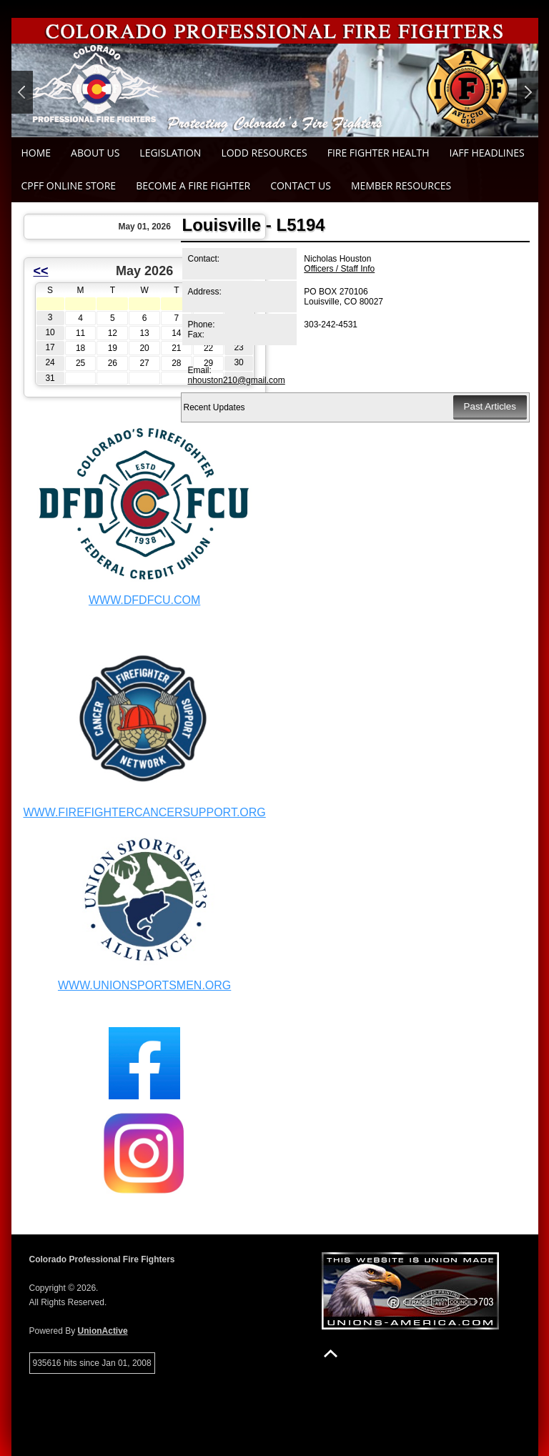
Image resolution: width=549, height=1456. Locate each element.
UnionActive (103, 1331)
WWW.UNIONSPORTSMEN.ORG (144, 985)
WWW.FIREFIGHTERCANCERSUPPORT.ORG (145, 812)
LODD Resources (264, 152)
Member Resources (401, 185)
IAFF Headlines (487, 152)
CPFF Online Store (69, 185)
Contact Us (300, 185)
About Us (95, 152)
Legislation (170, 152)
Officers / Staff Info (339, 269)
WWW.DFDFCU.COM (144, 600)
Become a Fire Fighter (193, 185)
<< (41, 271)
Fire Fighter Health (378, 152)
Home (36, 152)
